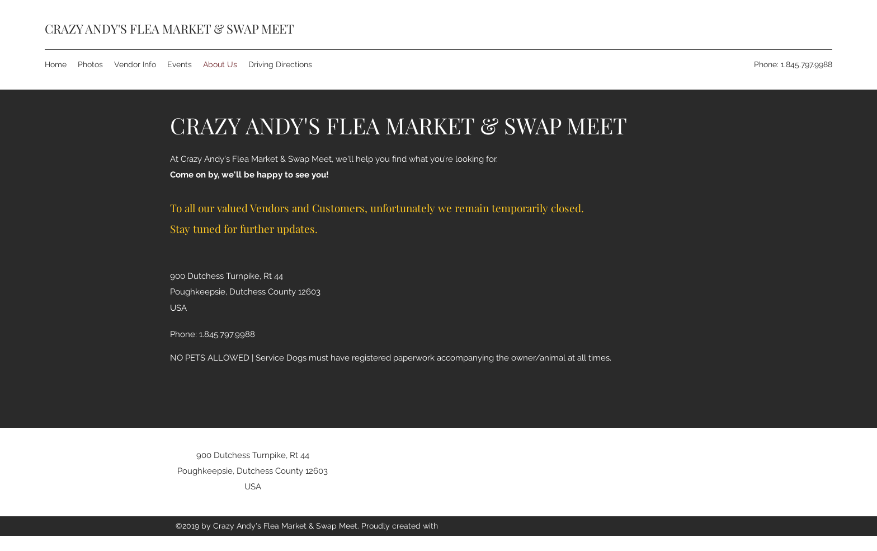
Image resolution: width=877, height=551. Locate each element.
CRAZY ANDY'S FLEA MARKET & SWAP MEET (169, 28)
